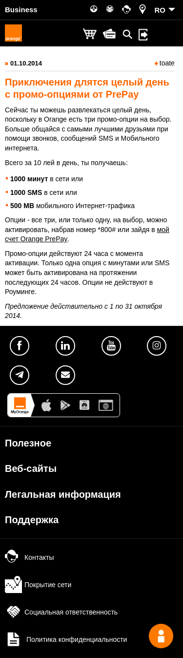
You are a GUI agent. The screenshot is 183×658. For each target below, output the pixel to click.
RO (160, 10)
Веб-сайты (31, 468)
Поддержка (32, 519)
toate (165, 63)
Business (21, 9)
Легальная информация (63, 494)
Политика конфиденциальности (66, 639)
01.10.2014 (26, 63)
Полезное (28, 443)
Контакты (29, 557)
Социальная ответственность (61, 612)
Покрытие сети (38, 585)
